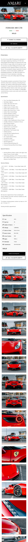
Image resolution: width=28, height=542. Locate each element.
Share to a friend (14, 39)
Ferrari (14, 44)
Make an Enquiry (14, 253)
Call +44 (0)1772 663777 (14, 48)
